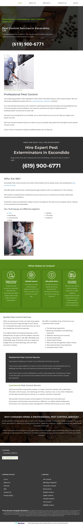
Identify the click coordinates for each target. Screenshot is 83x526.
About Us (32, 3)
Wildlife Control (48, 506)
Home (20, 3)
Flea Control (47, 490)
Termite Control (48, 500)
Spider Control (48, 497)
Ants (10, 214)
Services (47, 3)
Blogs (75, 3)
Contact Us (62, 3)
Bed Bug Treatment (50, 484)
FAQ (5, 490)
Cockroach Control (49, 487)
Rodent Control (48, 493)
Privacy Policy (8, 497)
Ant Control (47, 481)
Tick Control (47, 503)
